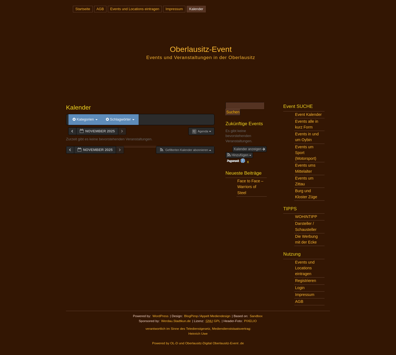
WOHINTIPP (306, 216)
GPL (213, 321)
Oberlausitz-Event (201, 49)
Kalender (196, 9)
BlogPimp (191, 316)
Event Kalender (308, 114)
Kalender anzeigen (249, 149)
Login (300, 288)
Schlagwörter (120, 119)
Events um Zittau (304, 181)
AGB (100, 9)
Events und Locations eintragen (134, 9)
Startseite (82, 9)
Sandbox (256, 316)
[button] (185, 150)
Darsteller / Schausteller (306, 226)
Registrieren (305, 280)
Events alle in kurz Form (306, 124)
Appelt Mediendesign (215, 316)
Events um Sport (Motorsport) (305, 153)
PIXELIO (250, 321)
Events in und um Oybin (307, 137)
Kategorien (85, 119)
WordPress (160, 316)
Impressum (174, 9)
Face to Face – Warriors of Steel (250, 187)
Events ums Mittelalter (305, 168)
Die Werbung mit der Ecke (306, 239)
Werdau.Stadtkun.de (176, 321)
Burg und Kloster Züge (306, 194)
